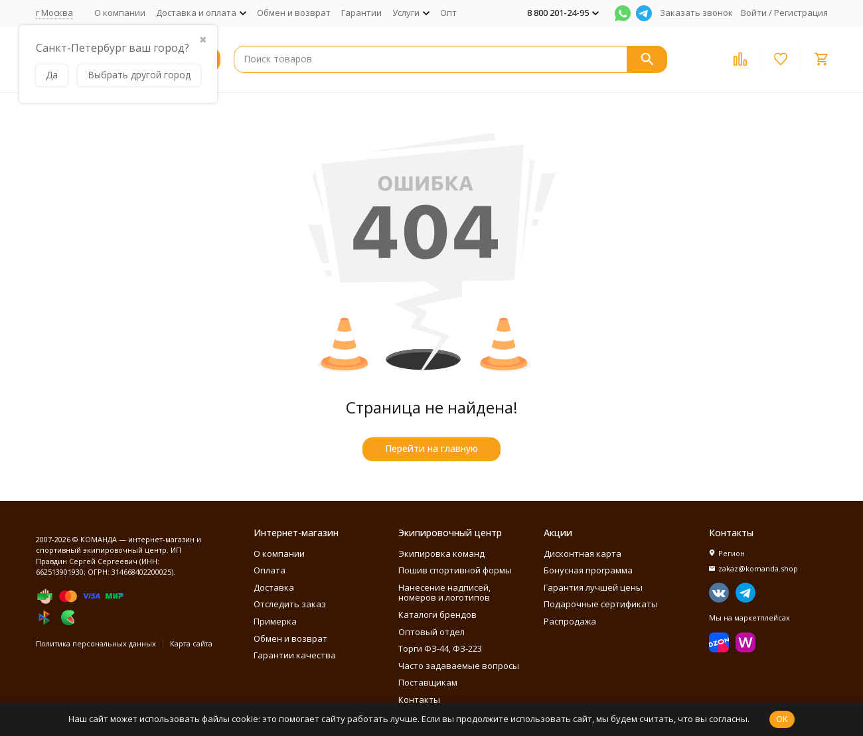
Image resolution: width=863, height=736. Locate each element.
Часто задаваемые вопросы (458, 666)
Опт (448, 13)
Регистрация (801, 13)
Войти (754, 13)
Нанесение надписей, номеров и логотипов (444, 592)
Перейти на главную (431, 448)
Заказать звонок (696, 13)
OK (782, 719)
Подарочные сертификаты (601, 604)
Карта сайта (191, 643)
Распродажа (570, 621)
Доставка (274, 587)
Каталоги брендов (437, 615)
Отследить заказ (290, 604)
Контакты (419, 699)
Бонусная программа (588, 570)
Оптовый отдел (431, 632)
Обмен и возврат (294, 13)
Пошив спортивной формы (455, 570)
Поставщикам (427, 682)
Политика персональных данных (96, 643)
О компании (119, 13)
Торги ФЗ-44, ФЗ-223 (440, 648)
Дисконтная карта (582, 553)
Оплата (269, 570)
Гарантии (361, 13)
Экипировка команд (441, 553)
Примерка (275, 621)
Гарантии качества (295, 655)
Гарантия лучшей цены (593, 587)
